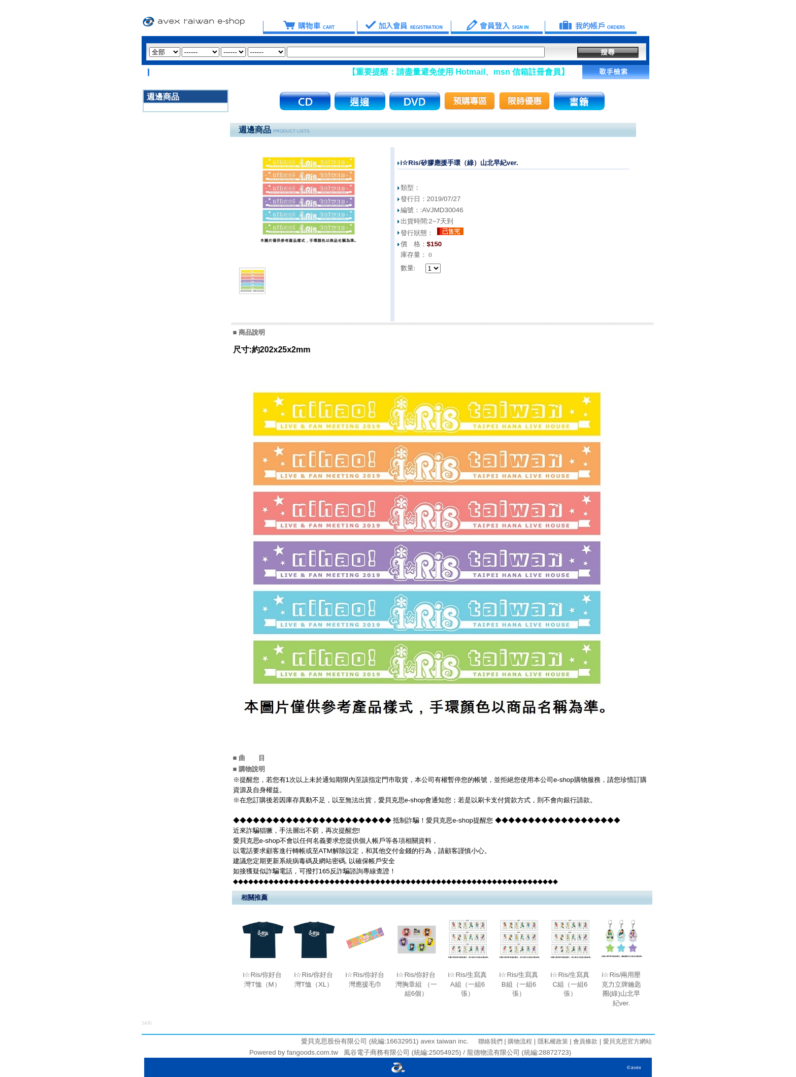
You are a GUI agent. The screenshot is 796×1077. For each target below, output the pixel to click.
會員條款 (585, 1041)
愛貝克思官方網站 (627, 1041)
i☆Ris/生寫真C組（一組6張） (570, 984)
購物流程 (519, 1041)
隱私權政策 (552, 1041)
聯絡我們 (490, 1041)
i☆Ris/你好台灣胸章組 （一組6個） (416, 984)
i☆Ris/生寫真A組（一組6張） (467, 984)
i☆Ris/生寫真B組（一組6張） (519, 984)
